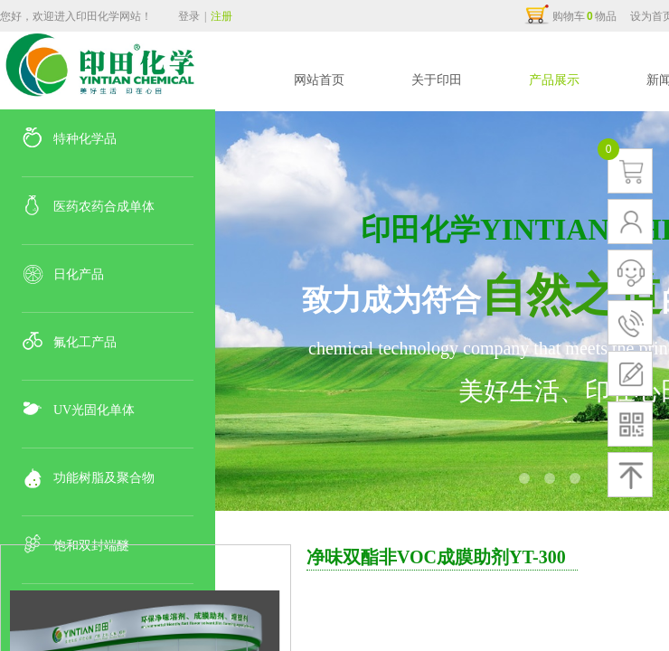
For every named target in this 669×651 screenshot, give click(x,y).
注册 (221, 16)
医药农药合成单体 (104, 206)
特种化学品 (85, 139)
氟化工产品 (85, 342)
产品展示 (554, 80)
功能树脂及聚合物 (104, 478)
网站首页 (319, 80)
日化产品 (78, 274)
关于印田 (436, 80)
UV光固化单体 (94, 410)
